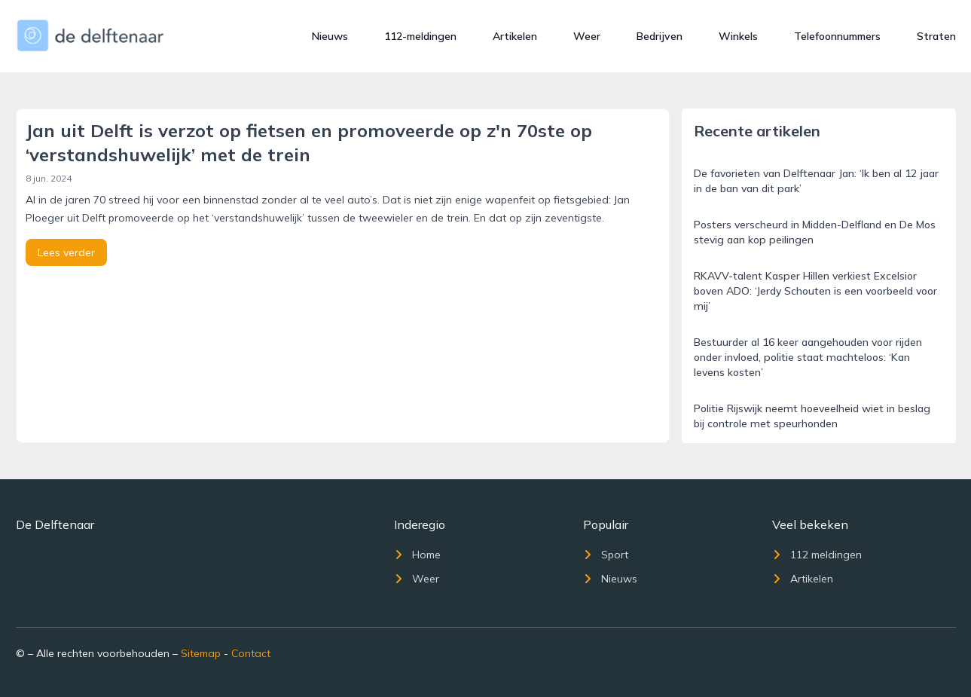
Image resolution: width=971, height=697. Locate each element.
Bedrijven (659, 36)
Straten (936, 36)
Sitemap (201, 653)
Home (417, 554)
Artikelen (515, 36)
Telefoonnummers (837, 36)
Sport (605, 554)
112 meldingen (817, 554)
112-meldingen (420, 36)
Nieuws (330, 36)
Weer (586, 36)
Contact (250, 653)
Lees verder (66, 252)
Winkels (738, 36)
